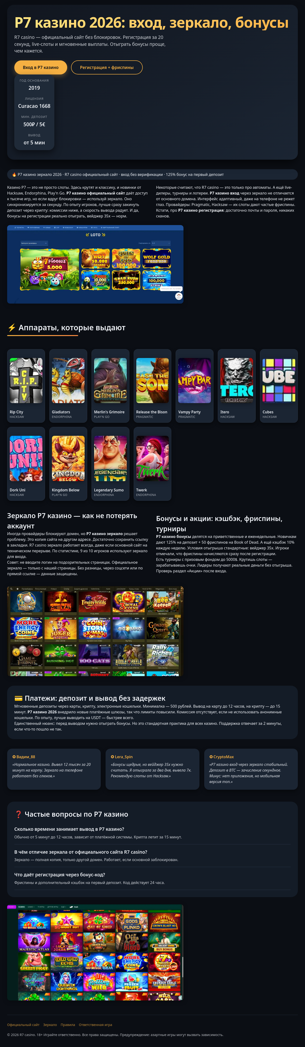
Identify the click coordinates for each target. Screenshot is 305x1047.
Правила (68, 1024)
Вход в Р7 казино (41, 67)
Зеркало (50, 1024)
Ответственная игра (95, 1024)
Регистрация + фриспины (107, 67)
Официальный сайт (23, 1024)
